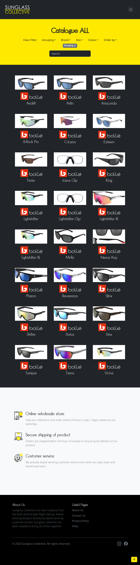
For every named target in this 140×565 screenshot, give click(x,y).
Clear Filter (30, 40)
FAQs (75, 526)
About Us (78, 510)
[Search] (70, 53)
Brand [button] (65, 40)
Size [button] (78, 40)
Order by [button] (109, 40)
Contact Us (79, 515)
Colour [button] (92, 40)
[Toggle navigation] (130, 9)
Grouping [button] (48, 40)
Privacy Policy (80, 521)
